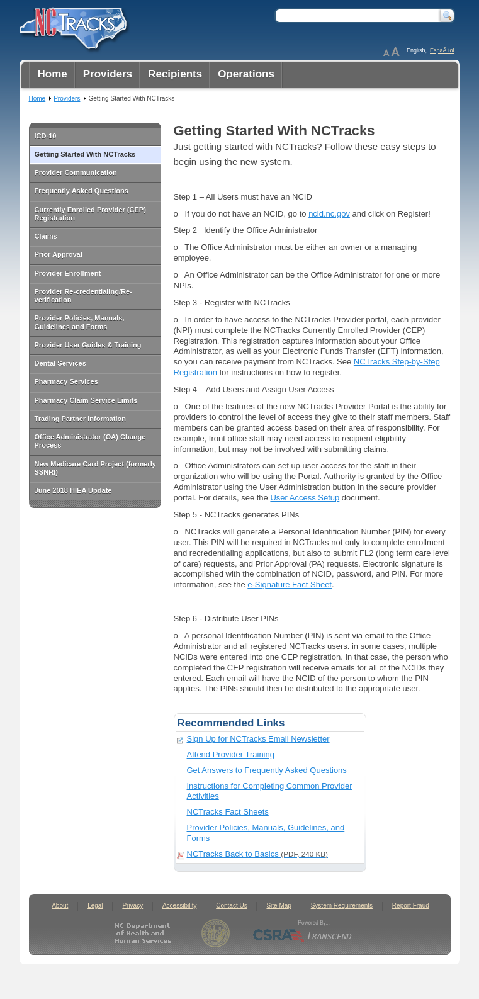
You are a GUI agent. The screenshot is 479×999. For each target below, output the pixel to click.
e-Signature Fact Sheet (289, 584)
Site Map (278, 905)
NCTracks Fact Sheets (228, 811)
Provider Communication (76, 172)
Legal (95, 905)
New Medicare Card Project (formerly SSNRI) (95, 468)
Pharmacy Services (66, 381)
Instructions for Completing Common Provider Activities (269, 791)
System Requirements (342, 905)
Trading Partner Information (80, 418)
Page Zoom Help (391, 51)
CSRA (302, 933)
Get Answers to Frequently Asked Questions (267, 770)
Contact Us (231, 905)
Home (37, 98)
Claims (46, 236)
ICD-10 (46, 136)
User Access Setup (304, 497)
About (60, 905)
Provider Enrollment (68, 273)
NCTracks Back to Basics (257, 854)
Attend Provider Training (230, 754)
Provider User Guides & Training (88, 345)
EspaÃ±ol (442, 50)
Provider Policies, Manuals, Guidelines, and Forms (266, 833)
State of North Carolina (215, 933)
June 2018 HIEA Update (73, 490)
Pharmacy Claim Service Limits (86, 400)
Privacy (132, 905)
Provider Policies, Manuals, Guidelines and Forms (80, 322)
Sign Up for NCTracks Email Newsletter (258, 738)
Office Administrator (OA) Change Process (90, 441)
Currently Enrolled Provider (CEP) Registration (90, 214)
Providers (67, 98)
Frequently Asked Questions (81, 191)
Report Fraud (410, 905)
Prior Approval (58, 254)
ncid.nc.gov (329, 213)
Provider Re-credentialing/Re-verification (83, 295)
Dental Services (60, 363)
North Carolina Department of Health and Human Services (146, 933)
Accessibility (179, 905)
